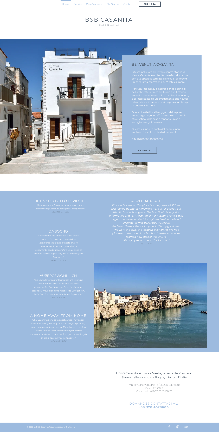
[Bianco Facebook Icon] (169, 427)
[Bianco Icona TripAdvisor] (186, 427)
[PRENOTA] (150, 4)
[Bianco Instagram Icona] (178, 427)
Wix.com (71, 427)
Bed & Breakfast (109, 25)
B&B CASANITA (109, 19)
